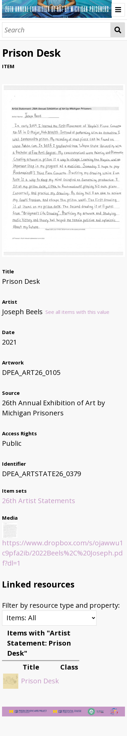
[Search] (56, 29)
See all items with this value (77, 311)
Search (118, 29)
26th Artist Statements (38, 500)
